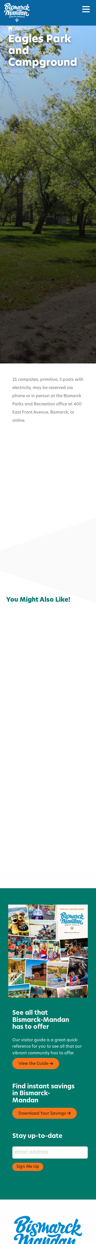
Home (17, 29)
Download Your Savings (44, 1089)
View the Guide (35, 1039)
